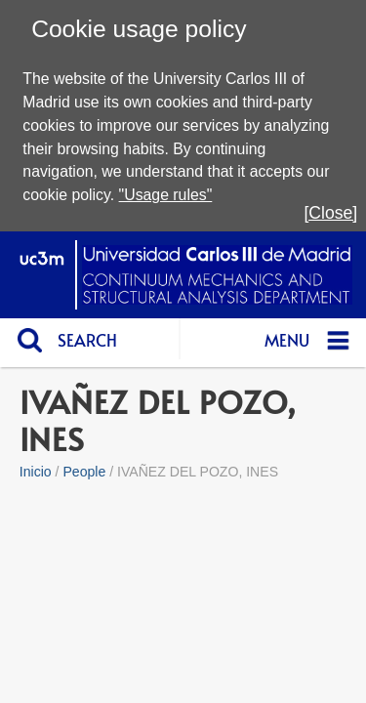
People (83, 471)
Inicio (36, 471)
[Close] (330, 213)
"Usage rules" (166, 194)
